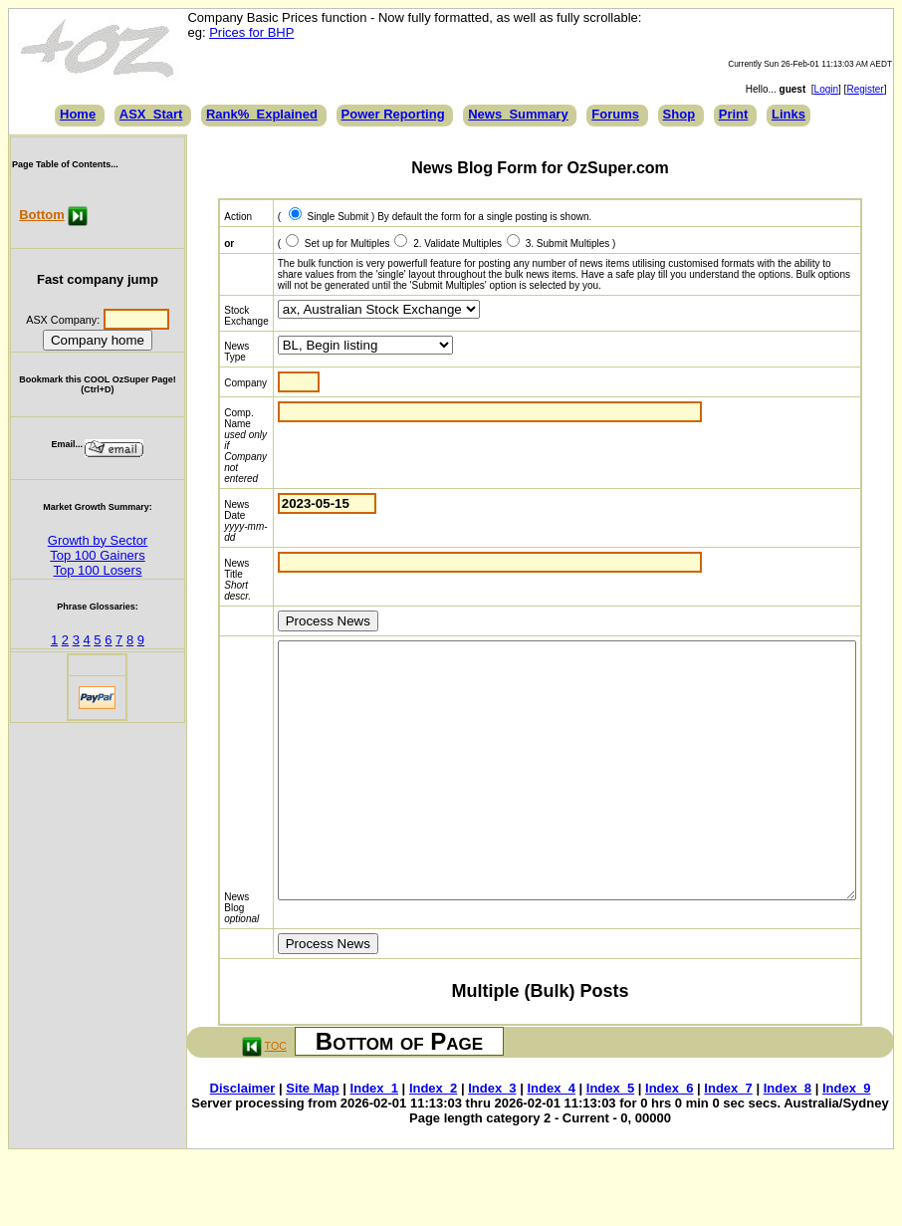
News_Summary (517, 114)
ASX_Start (151, 114)
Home (78, 114)
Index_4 (554, 1138)
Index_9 (849, 1138)
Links (788, 114)
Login (834, 89)
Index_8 (790, 1138)
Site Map (315, 1138)
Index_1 (377, 1138)
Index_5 (613, 1138)
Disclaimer (246, 1138)
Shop (679, 114)
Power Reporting (393, 114)
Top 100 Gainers (97, 555)
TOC (274, 1097)
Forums (615, 114)
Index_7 (732, 1138)
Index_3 (495, 1138)
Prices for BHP (250, 32)
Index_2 (436, 1138)
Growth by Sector (96, 540)
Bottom (42, 214)
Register (872, 89)
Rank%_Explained (262, 114)
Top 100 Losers (97, 570)
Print (734, 114)
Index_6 (672, 1138)
